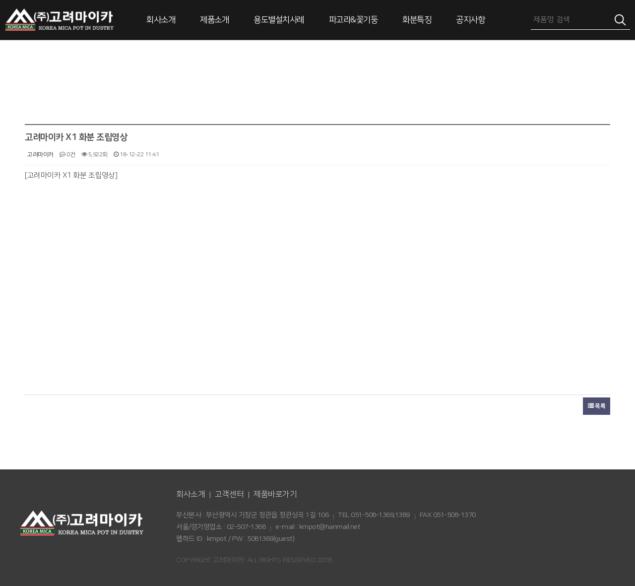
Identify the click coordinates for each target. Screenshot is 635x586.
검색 (620, 20)
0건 (67, 154)
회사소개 (160, 19)
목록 (596, 406)
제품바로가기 (275, 494)
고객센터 (229, 494)
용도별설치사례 (279, 19)
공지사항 (470, 19)
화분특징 (416, 19)
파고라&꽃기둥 (353, 19)
